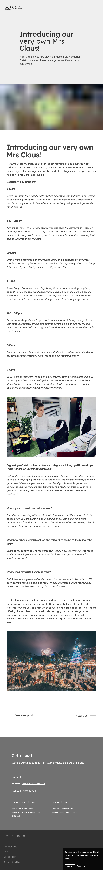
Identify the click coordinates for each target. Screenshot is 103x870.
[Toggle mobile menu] (97, 5)
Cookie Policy (10, 857)
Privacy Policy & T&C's (14, 847)
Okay (69, 866)
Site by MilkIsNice (12, 862)
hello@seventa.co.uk (33, 783)
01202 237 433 (28, 791)
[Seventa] (13, 8)
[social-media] (7, 836)
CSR (6, 852)
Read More (81, 866)
